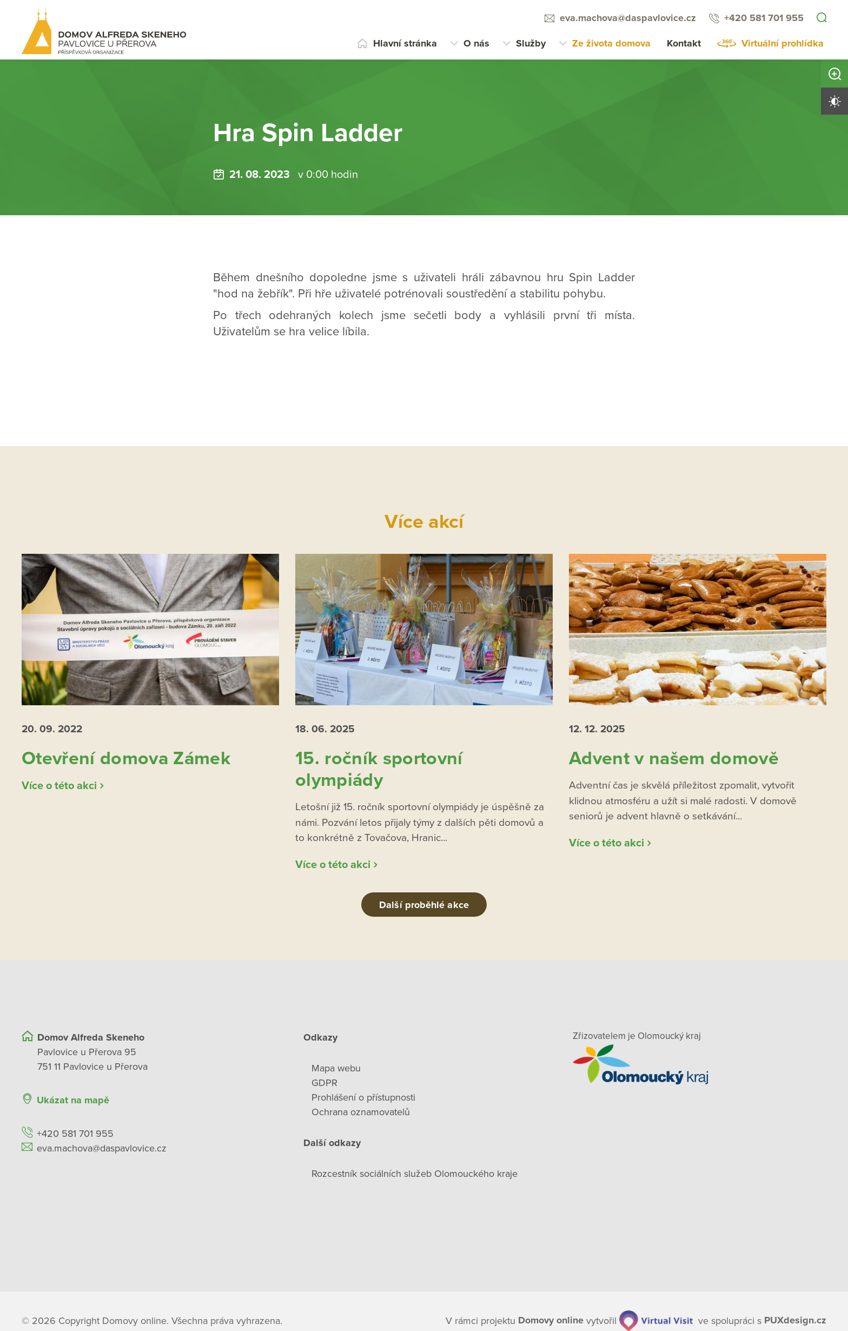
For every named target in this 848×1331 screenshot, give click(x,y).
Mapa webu (336, 1073)
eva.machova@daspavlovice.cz (628, 18)
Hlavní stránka (405, 43)
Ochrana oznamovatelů (361, 1117)
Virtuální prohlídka (782, 43)
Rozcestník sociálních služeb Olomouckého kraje (415, 1178)
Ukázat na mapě (73, 1105)
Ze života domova (611, 43)
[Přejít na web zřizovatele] (699, 1069)
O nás (476, 43)
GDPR (324, 1088)
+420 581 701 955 (764, 18)
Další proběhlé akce (424, 910)
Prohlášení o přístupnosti (363, 1102)
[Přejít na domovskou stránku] (104, 29)
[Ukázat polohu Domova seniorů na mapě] (148, 1193)
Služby (531, 43)
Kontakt (684, 43)
